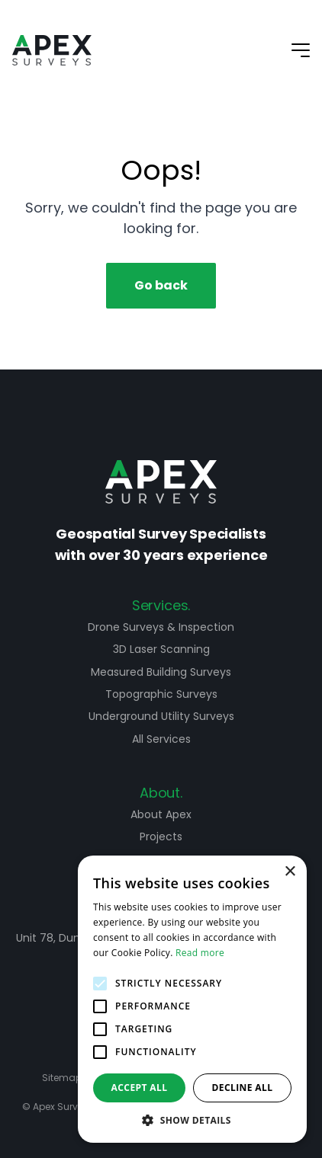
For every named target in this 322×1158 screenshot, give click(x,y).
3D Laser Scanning (161, 649)
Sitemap (62, 1077)
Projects (161, 836)
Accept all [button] (139, 1087)
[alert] (192, 999)
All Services (161, 739)
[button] (192, 1120)
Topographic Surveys (161, 694)
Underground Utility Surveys (161, 716)
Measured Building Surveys (161, 672)
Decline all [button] (242, 1087)
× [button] (289, 872)
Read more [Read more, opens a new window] (199, 952)
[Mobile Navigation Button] (291, 50)
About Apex (161, 814)
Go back (161, 285)
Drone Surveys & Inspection (161, 627)
